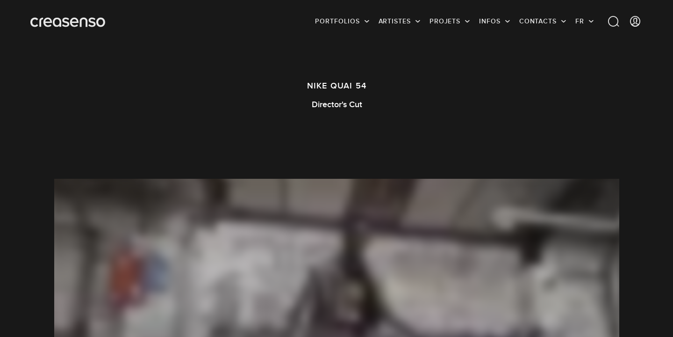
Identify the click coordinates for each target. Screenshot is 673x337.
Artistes (395, 21)
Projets (445, 21)
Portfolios (337, 21)
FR (579, 21)
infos (490, 21)
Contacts (538, 21)
